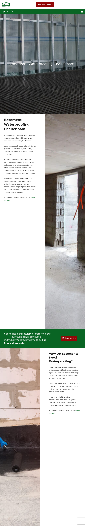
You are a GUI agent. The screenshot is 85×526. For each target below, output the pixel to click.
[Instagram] (12, 12)
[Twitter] (8, 12)
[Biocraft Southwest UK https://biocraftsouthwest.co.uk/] (6, 4)
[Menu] (82, 11)
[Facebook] (4, 12)
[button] (82, 4)
